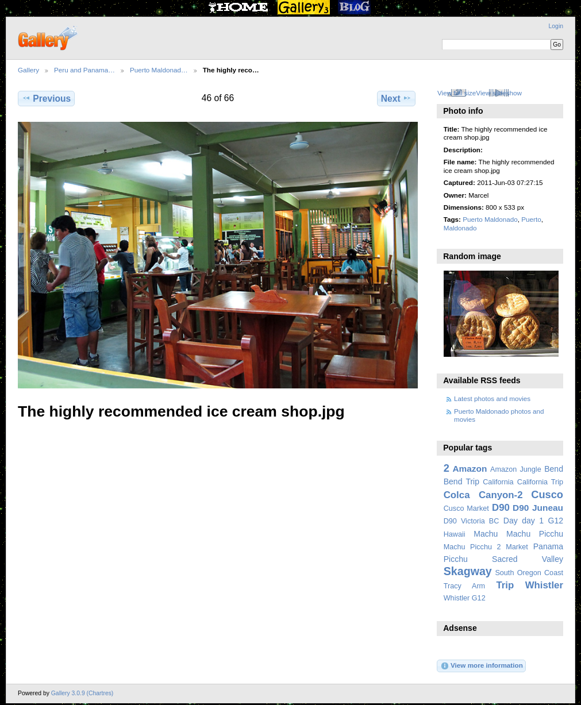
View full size (456, 93)
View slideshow (499, 93)
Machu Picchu (534, 533)
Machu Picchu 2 (472, 547)
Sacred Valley (527, 559)
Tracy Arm (464, 586)
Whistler (544, 585)
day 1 (533, 520)
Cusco (547, 494)
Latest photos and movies (492, 398)
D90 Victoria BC (471, 521)
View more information (481, 666)
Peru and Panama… (84, 70)
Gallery (28, 70)
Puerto (531, 219)
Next (396, 98)
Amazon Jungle (515, 469)
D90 (501, 507)
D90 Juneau (538, 508)
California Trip (540, 482)
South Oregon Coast (529, 573)
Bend (553, 468)
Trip (505, 585)
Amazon (469, 468)
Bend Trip (461, 481)
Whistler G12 (465, 598)
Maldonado (460, 228)
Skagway (468, 571)
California (498, 482)
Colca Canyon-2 (483, 495)
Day (510, 520)
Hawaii (454, 534)
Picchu (456, 559)
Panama (548, 546)
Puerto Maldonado (490, 219)
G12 (555, 520)
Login (556, 26)
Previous (46, 98)
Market (517, 547)
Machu (486, 533)
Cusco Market (466, 508)
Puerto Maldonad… (159, 70)
